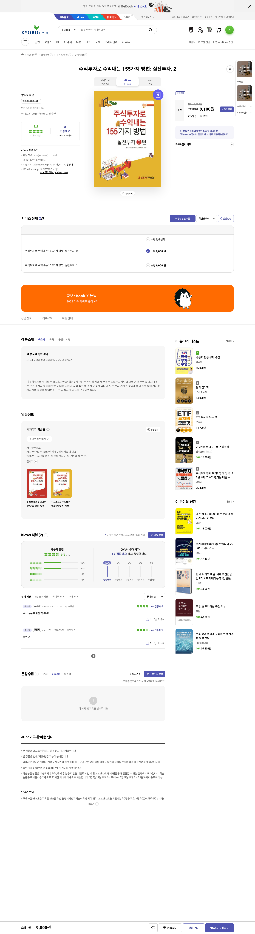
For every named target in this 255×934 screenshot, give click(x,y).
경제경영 (45, 54)
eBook (80, 17)
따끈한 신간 (204, 42)
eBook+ (127, 42)
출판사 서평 (64, 339)
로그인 (186, 17)
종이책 (67, 674)
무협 (78, 42)
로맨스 (48, 42)
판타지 (68, 42)
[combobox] (68, 30)
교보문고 (64, 17)
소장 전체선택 (158, 239)
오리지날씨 (111, 42)
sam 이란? (242, 112)
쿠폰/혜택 (241, 106)
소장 (153, 251)
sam (96, 17)
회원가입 (176, 17)
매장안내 (219, 17)
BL (58, 42)
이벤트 (192, 42)
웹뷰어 (70, 164)
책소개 (41, 339)
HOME (22, 54)
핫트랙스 (111, 17)
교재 (97, 42)
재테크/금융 (62, 54)
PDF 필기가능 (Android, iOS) (54, 172)
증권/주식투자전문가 (39, 439)
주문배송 (208, 17)
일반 (37, 42)
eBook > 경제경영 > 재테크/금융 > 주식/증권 (49, 360)
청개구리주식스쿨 (30, 101)
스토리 (127, 17)
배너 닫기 (249, 6)
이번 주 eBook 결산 (223, 42)
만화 (88, 42)
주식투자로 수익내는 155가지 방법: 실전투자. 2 (51, 251)
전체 (45, 674)
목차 (51, 339)
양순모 (25, 95)
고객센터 (230, 17)
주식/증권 (79, 54)
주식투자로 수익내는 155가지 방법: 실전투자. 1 (51, 265)
